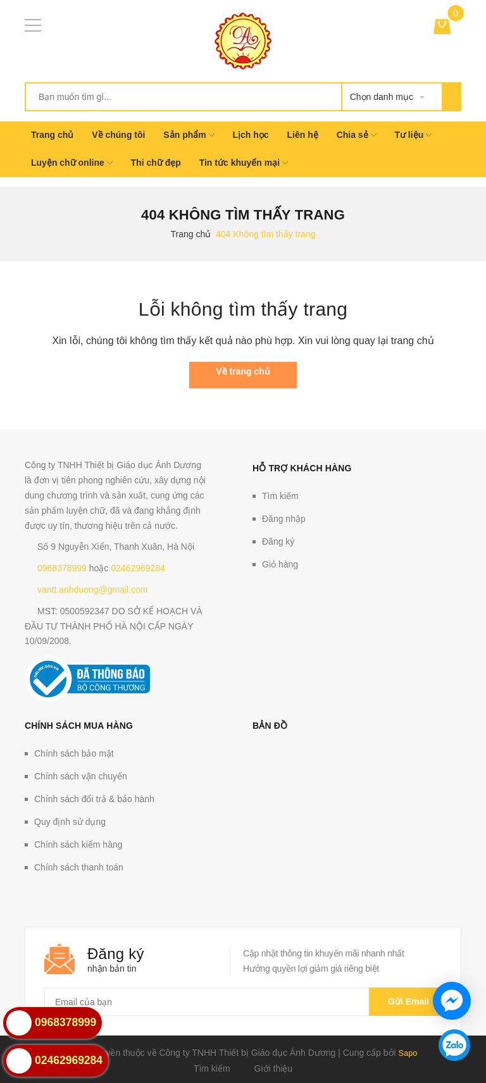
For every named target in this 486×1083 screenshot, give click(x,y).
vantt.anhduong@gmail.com (92, 590)
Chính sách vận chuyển (80, 776)
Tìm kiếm (280, 496)
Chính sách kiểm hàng (78, 844)
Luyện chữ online (72, 163)
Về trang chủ (243, 371)
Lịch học (250, 135)
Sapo (407, 1053)
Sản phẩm (188, 135)
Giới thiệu (273, 1068)
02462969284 (138, 568)
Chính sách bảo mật (74, 753)
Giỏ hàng (280, 564)
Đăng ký (278, 541)
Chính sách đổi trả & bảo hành (94, 799)
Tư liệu (413, 135)
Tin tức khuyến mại (243, 163)
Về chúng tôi (118, 135)
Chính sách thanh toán (78, 867)
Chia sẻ (357, 135)
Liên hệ (302, 135)
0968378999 (62, 568)
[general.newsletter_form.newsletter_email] (243, 1001)
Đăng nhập (284, 519)
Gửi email (405, 1001)
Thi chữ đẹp (156, 163)
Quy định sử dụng (70, 822)
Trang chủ (52, 135)
